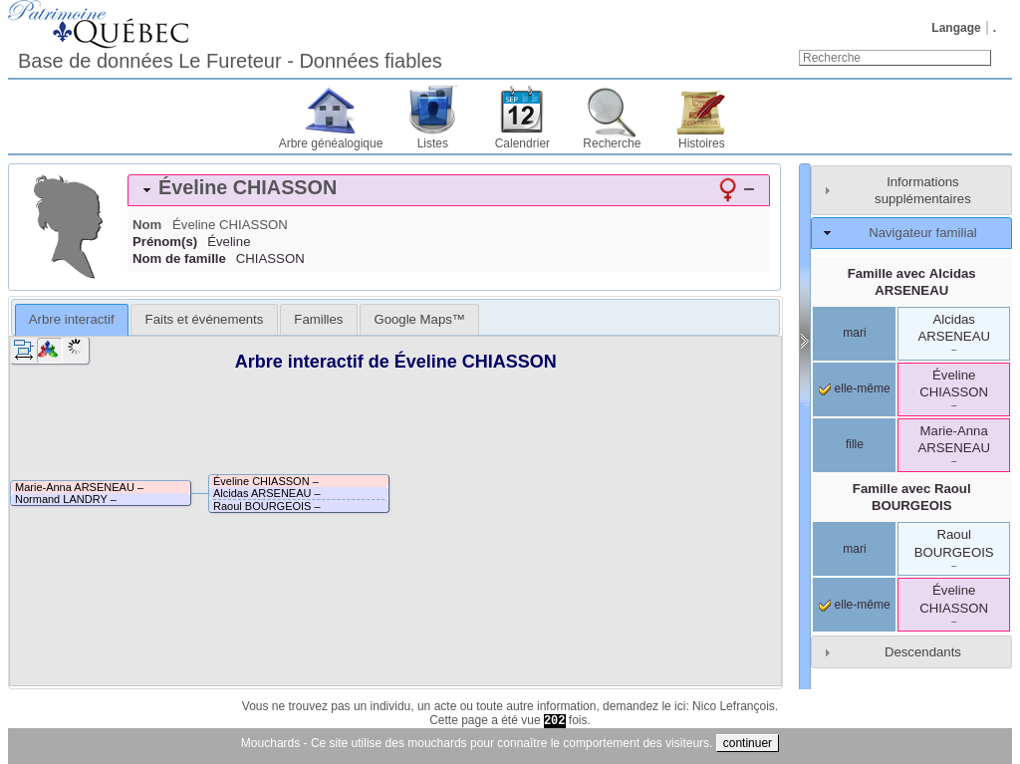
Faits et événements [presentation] (204, 319)
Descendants (923, 651)
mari (854, 333)
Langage (955, 28)
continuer (747, 743)
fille (855, 444)
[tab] (449, 190)
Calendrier (522, 143)
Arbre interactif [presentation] (72, 319)
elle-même (854, 388)
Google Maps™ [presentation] (419, 319)
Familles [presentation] (318, 319)
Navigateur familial (922, 232)
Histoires (701, 143)
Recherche (611, 143)
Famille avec (912, 282)
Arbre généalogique (331, 143)
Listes (432, 143)
